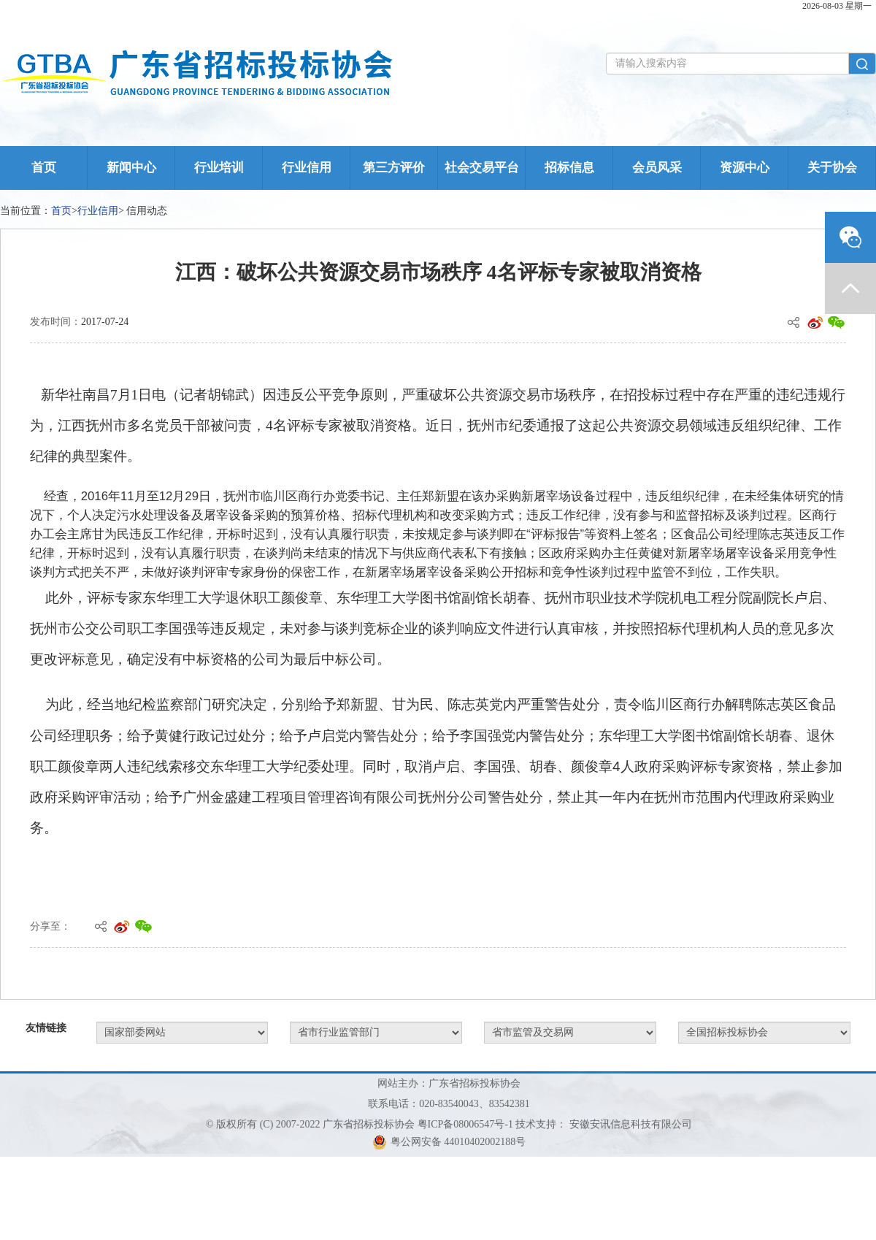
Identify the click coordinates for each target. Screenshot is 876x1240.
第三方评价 (394, 168)
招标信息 (569, 168)
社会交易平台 (482, 168)
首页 (43, 168)
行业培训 (219, 168)
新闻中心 (131, 168)
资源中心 (744, 168)
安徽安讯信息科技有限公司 (630, 1124)
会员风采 (657, 168)
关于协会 (832, 168)
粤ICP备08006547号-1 (465, 1124)
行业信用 (306, 168)
